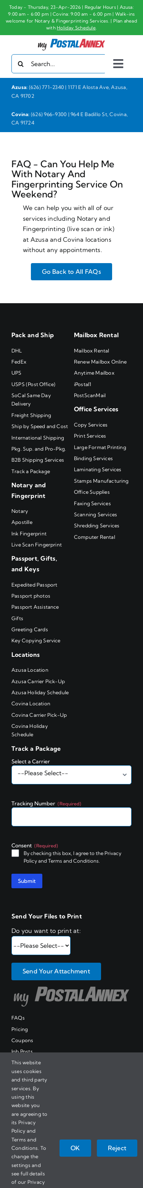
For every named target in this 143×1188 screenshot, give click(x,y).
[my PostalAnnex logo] (72, 38)
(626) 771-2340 (46, 87)
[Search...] (59, 63)
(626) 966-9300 (49, 114)
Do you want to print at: (46, 930)
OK (75, 1148)
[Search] (21, 63)
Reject (117, 1148)
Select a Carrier (30, 761)
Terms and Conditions (73, 861)
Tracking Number (46, 803)
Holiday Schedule (76, 28)
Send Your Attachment (56, 971)
